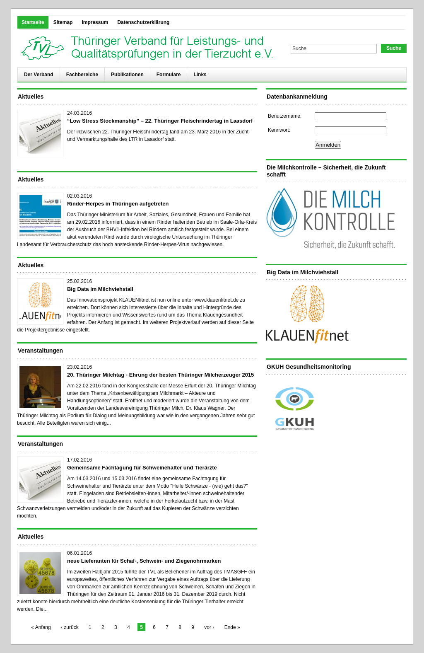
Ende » (232, 627)
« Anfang (41, 627)
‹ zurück (70, 627)
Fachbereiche (82, 74)
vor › (209, 627)
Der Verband (38, 74)
